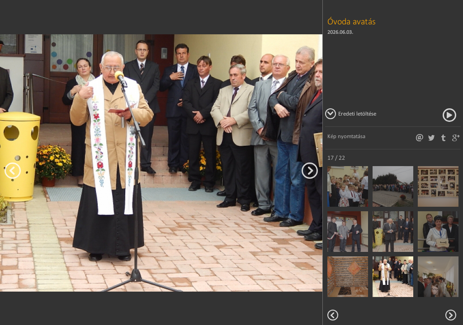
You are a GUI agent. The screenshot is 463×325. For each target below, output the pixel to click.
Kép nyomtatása (346, 136)
